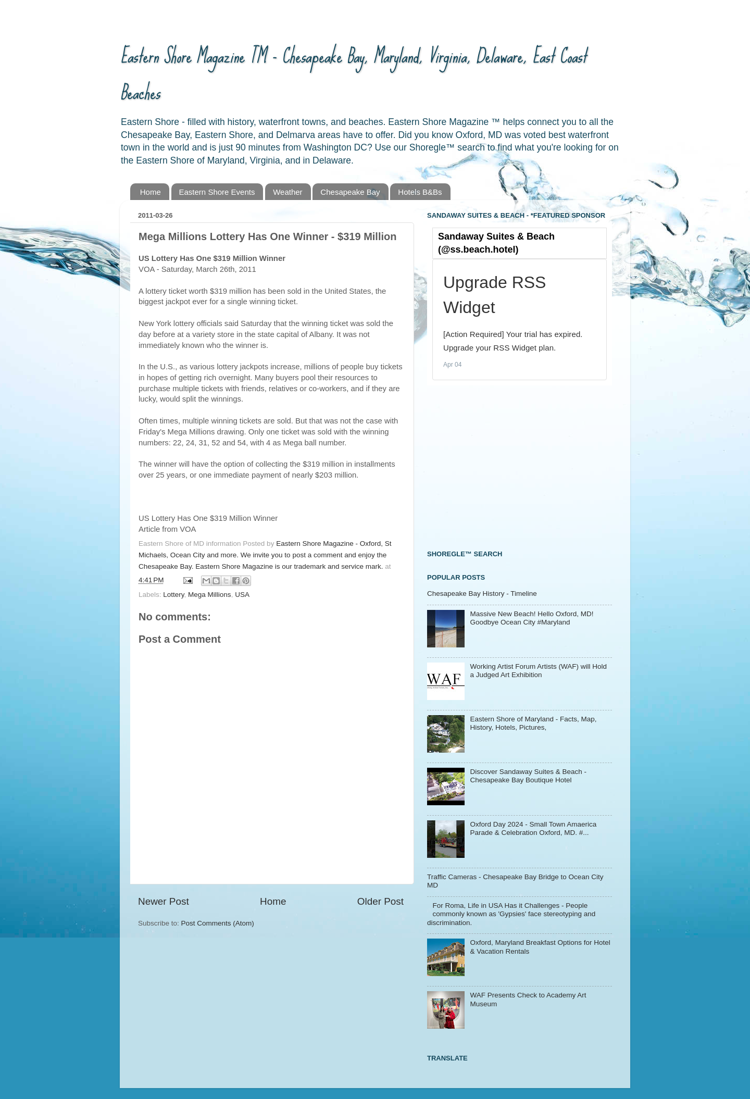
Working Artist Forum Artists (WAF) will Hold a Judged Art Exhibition (538, 671)
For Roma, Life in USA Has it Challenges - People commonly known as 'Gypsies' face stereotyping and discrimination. (511, 914)
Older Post (380, 901)
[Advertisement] (505, 466)
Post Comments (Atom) (217, 923)
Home (150, 192)
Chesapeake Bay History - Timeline (482, 593)
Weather (287, 192)
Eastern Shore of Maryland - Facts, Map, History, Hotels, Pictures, (533, 723)
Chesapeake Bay (350, 192)
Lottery (173, 594)
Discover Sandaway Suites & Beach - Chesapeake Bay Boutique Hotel (528, 776)
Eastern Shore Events (217, 192)
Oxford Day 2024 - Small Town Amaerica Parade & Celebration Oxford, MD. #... (533, 828)
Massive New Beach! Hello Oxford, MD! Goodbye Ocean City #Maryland (531, 618)
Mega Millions (209, 594)
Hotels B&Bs (420, 192)
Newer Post (163, 901)
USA (242, 594)
